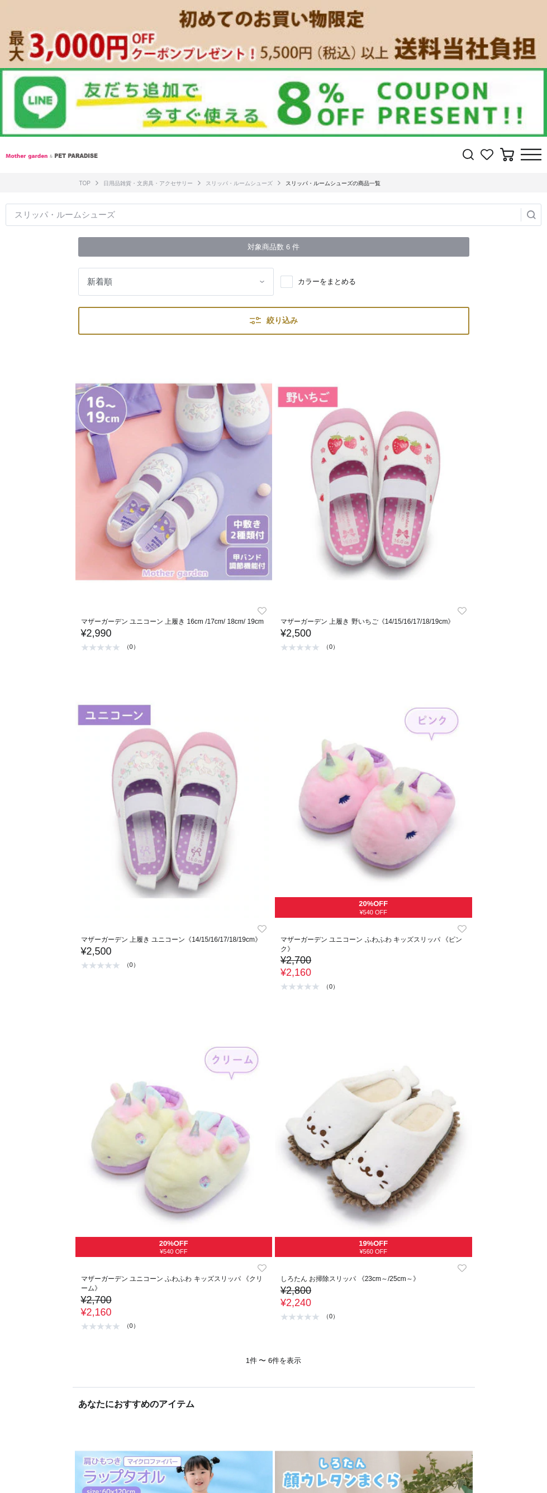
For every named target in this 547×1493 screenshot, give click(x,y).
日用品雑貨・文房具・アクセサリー (148, 183)
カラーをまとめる (327, 281)
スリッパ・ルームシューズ (239, 183)
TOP (85, 183)
